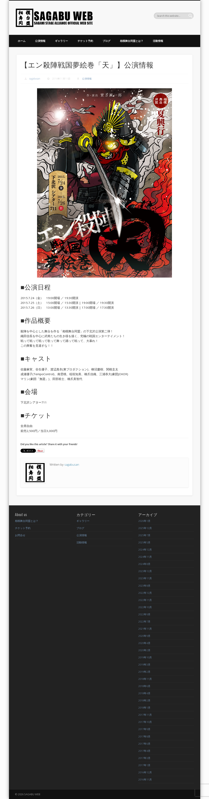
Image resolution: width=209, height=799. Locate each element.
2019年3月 (144, 664)
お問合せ (20, 535)
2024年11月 (145, 557)
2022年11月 (145, 600)
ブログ (106, 41)
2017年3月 (144, 758)
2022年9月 (144, 614)
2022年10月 (145, 607)
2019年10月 (145, 657)
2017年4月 (144, 751)
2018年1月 (144, 707)
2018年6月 (144, 686)
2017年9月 (144, 729)
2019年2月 (144, 671)
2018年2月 (144, 700)
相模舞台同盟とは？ (131, 41)
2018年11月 (145, 679)
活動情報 (158, 41)
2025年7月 (144, 535)
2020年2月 (144, 650)
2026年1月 (144, 521)
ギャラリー (61, 41)
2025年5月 (144, 542)
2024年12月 (145, 549)
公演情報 (40, 41)
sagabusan (34, 78)
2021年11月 (145, 628)
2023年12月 (145, 571)
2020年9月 (144, 636)
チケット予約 (85, 41)
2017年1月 (144, 765)
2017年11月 (145, 715)
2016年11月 (145, 779)
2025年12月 (145, 528)
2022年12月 (145, 593)
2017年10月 (145, 722)
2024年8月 (144, 564)
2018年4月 (144, 693)
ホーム (22, 41)
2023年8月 (144, 585)
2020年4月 (144, 643)
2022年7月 (144, 621)
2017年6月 (144, 743)
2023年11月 (145, 578)
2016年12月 (145, 772)
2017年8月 (144, 736)
